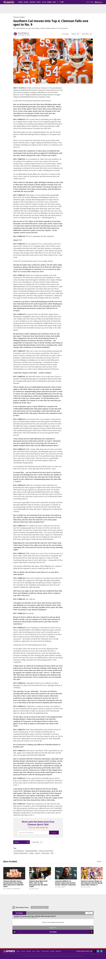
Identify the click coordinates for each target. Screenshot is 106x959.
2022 (52, 853)
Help (33, 951)
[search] (58, 2)
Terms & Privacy (45, 951)
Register (92, 2)
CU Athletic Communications (12, 888)
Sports (39, 2)
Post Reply (19, 913)
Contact (38, 951)
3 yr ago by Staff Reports (32, 917)
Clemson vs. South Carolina (46, 851)
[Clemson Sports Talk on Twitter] (94, 951)
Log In (87, 2)
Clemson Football (19, 17)
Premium (49, 2)
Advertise (28, 951)
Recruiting (33, 2)
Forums (20, 2)
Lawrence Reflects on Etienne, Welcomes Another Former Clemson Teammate (65, 883)
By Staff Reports (23, 33)
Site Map (52, 951)
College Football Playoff (31, 851)
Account (23, 951)
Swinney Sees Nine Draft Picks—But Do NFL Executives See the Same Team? (38, 883)
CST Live (44, 2)
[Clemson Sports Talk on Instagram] (101, 951)
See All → (100, 861)
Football (26, 2)
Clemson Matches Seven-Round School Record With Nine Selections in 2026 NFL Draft (13, 883)
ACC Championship (19, 851)
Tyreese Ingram (61, 887)
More (54, 2)
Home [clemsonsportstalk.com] (18, 951)
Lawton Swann (35, 888)
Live (62, 2)
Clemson (37, 853)
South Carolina (45, 853)
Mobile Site (58, 951)
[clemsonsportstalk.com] (9, 2)
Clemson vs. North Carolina (21, 853)
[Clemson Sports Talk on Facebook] (98, 951)
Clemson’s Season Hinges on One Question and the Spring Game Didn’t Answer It (91, 883)
